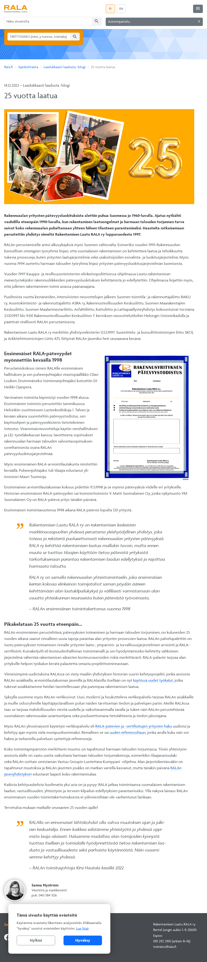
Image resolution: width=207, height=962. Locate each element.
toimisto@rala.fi (164, 946)
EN (121, 8)
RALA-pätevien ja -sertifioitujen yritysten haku (133, 726)
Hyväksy (82, 940)
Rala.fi (8, 67)
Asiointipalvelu (155, 21)
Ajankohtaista (28, 67)
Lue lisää (82, 928)
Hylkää (36, 940)
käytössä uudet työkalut (153, 680)
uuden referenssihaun (128, 732)
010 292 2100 (162, 941)
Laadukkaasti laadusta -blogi (64, 67)
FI (110, 8)
